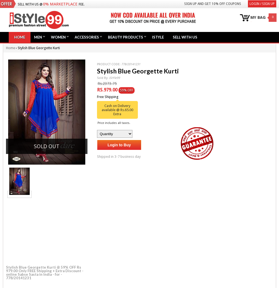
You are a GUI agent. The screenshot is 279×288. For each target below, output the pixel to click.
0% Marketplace (60, 4)
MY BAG (258, 18)
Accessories (87, 37)
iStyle (158, 37)
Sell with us (185, 37)
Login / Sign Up (262, 4)
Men (38, 37)
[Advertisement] (47, 231)
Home (19, 37)
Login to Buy (119, 145)
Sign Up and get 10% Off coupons (212, 4)
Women (58, 37)
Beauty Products (125, 37)
